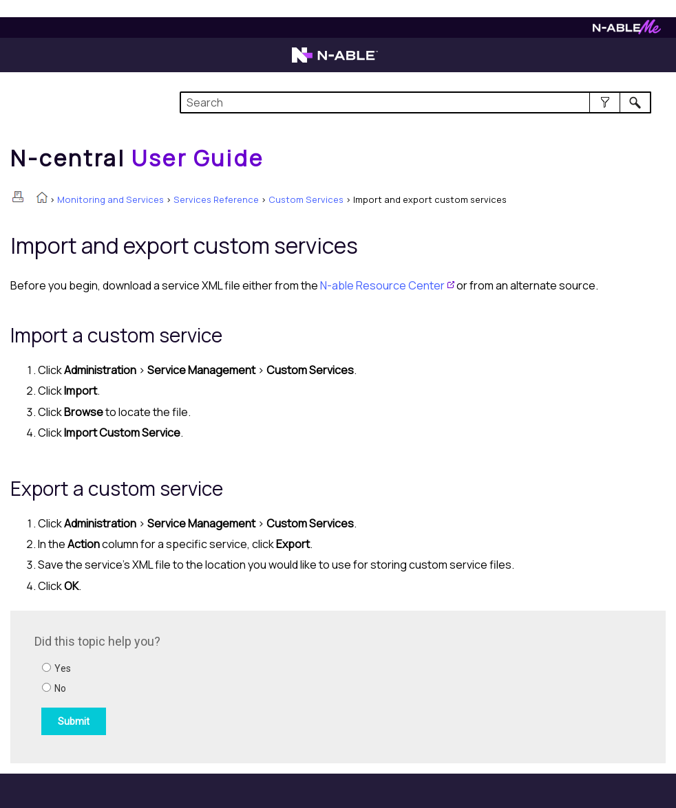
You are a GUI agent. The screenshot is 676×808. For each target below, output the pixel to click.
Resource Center (382, 285)
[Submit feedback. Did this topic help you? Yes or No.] (220, 685)
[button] (604, 102)
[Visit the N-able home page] (335, 61)
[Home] (137, 158)
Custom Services (306, 199)
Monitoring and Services (110, 199)
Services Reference (216, 199)
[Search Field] (415, 102)
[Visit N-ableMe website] (627, 30)
